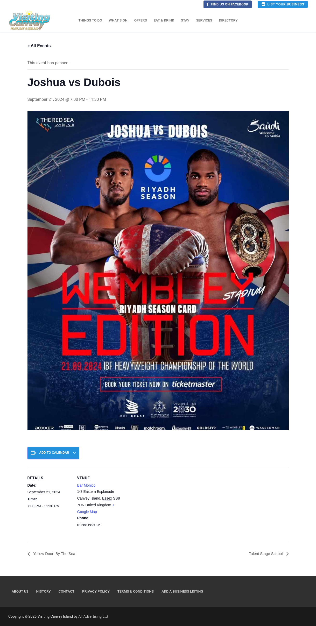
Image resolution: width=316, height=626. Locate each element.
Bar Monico (86, 485)
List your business (282, 4)
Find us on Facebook (227, 4)
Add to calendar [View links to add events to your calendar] (54, 452)
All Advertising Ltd (93, 617)
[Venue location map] (154, 503)
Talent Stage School (265, 554)
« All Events (39, 46)
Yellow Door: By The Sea (55, 554)
